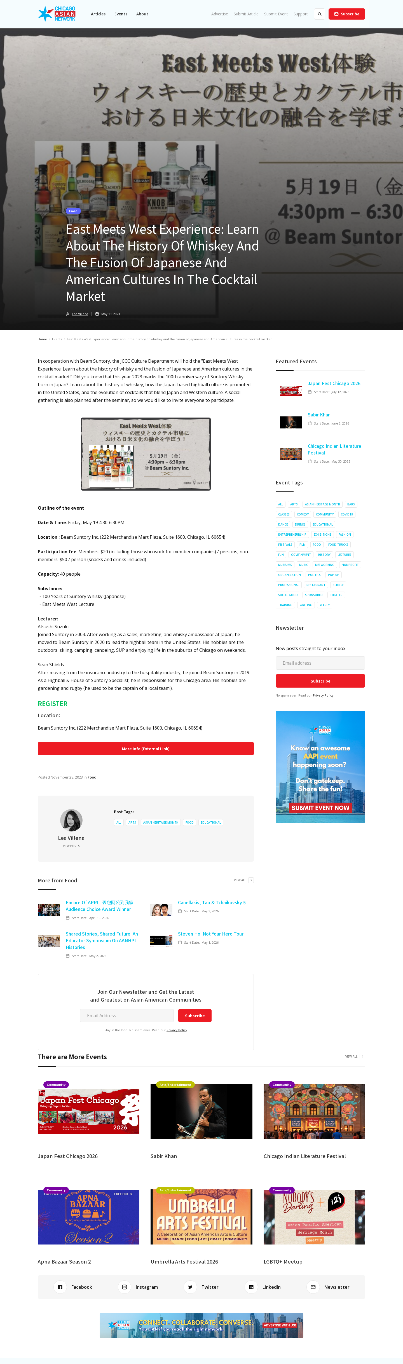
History (324, 555)
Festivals (285, 545)
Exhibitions (322, 534)
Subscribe (350, 14)
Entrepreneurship (292, 534)
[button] (98, 14)
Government (301, 555)
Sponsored (314, 595)
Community (325, 514)
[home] (57, 14)
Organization (289, 575)
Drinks (300, 524)
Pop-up (333, 575)
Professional (288, 585)
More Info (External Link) (146, 748)
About (142, 14)
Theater (336, 595)
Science (338, 585)
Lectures (344, 555)
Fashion (345, 534)
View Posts (71, 846)
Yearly (325, 605)
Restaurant (315, 585)
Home (42, 339)
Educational (211, 822)
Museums (285, 565)
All (118, 822)
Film (302, 545)
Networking (324, 565)
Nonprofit (350, 565)
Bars (351, 504)
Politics (314, 575)
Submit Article (246, 14)
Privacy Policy (177, 1030)
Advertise (219, 14)
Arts (132, 822)
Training (285, 605)
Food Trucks (338, 545)
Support (301, 14)
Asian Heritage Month (160, 822)
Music (303, 565)
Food (73, 210)
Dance (283, 524)
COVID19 (347, 514)
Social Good (288, 595)
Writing (306, 605)
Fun (281, 555)
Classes (284, 514)
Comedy (303, 514)
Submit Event (276, 14)
